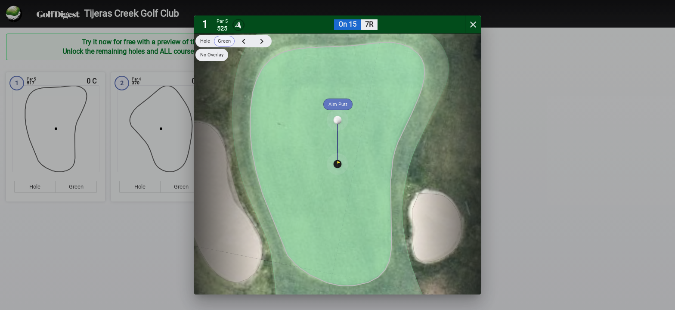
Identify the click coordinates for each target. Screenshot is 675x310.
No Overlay (211, 55)
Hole (205, 41)
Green (224, 41)
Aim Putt (337, 104)
